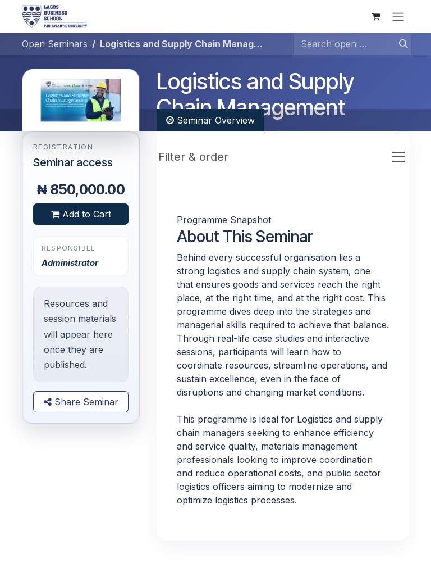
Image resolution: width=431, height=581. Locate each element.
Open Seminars (55, 43)
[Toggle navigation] (398, 16)
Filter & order (193, 157)
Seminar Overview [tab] (210, 120)
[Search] (400, 44)
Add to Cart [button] (81, 214)
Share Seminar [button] (81, 401)
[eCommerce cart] (375, 16)
